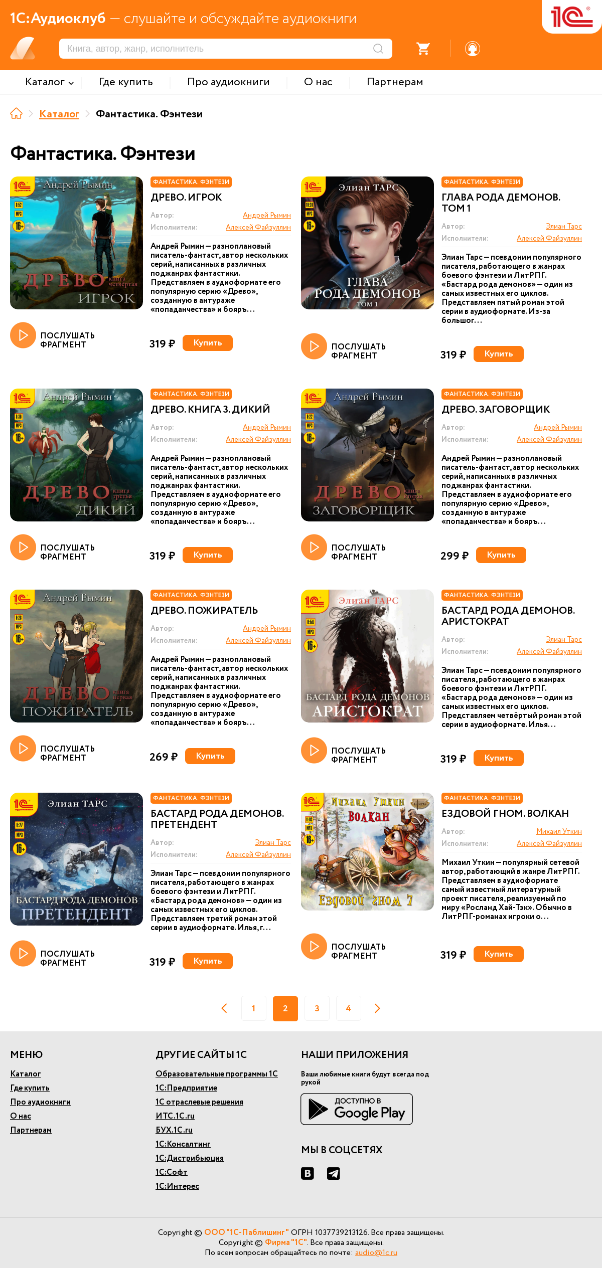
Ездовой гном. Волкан (505, 814)
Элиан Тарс (564, 227)
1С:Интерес (177, 1186)
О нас (20, 1116)
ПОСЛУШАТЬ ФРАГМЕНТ (52, 336)
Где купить (30, 1088)
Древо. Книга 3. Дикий (210, 410)
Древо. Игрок (186, 198)
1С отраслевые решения (199, 1102)
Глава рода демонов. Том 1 (500, 204)
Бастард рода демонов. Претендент (216, 820)
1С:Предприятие (186, 1088)
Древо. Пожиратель (204, 611)
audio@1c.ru (376, 1252)
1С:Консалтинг (183, 1144)
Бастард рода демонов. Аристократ (507, 617)
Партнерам (31, 1130)
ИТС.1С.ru (175, 1116)
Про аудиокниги (40, 1102)
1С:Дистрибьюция (190, 1158)
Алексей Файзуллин (258, 228)
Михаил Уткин (559, 832)
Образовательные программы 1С (217, 1074)
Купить (207, 342)
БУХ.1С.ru (174, 1130)
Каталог (59, 114)
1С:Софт (172, 1172)
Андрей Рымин (267, 216)
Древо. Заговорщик (495, 410)
